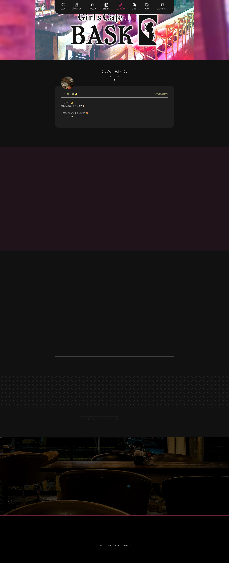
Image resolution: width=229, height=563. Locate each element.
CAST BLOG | (97, 419)
